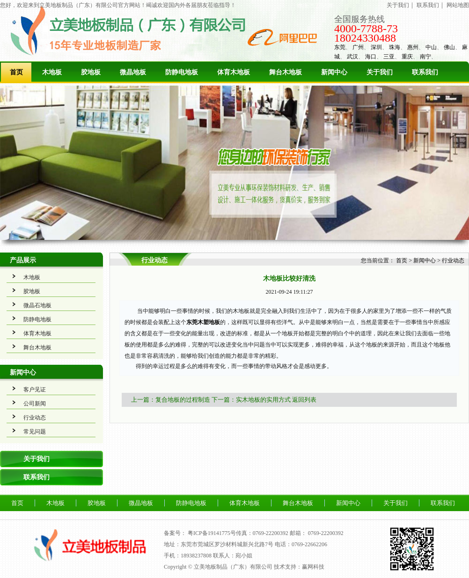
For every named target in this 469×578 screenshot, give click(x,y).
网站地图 (458, 5)
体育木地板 (233, 72)
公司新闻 (34, 403)
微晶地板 (133, 72)
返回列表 (304, 399)
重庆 (407, 56)
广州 (358, 47)
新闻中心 (334, 72)
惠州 (412, 47)
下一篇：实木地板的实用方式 (251, 399)
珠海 (394, 47)
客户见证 (34, 389)
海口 (370, 56)
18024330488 (365, 38)
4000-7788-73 (366, 28)
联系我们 (428, 5)
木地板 (52, 72)
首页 (16, 72)
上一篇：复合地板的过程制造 (170, 399)
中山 (431, 47)
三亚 (389, 56)
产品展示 (23, 260)
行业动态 (34, 417)
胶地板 (91, 72)
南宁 (425, 56)
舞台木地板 (285, 72)
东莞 (339, 47)
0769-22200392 (326, 533)
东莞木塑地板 (203, 322)
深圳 (376, 47)
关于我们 (398, 5)
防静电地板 (181, 72)
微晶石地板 (37, 305)
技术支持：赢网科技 (299, 567)
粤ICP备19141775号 (212, 533)
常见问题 (34, 431)
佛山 (449, 47)
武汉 (352, 56)
